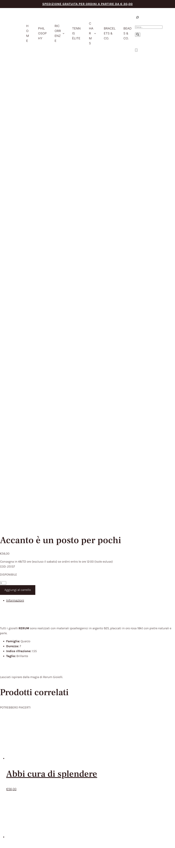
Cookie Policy (134, 719)
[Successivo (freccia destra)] (4, 846)
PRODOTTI (78, 614)
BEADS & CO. (80, 634)
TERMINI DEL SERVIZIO (125, 604)
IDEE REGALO (80, 619)
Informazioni (15, 155)
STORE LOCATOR (83, 639)
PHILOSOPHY (80, 609)
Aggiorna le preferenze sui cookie (154, 719)
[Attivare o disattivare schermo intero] (4, 841)
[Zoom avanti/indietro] (1, 841)
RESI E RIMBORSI (120, 619)
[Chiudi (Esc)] (11, 841)
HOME (75, 604)
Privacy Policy (121, 719)
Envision (164, 716)
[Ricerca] (137, 35)
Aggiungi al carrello (17, 144)
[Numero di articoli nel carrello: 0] (136, 50)
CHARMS (77, 624)
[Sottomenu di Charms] (95, 33)
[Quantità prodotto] (3, 137)
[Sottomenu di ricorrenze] (63, 33)
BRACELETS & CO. (83, 629)
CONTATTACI (80, 644)
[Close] (6, 767)
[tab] (90, 155)
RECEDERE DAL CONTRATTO (129, 624)
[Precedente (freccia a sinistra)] (1, 846)
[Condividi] (7, 841)
